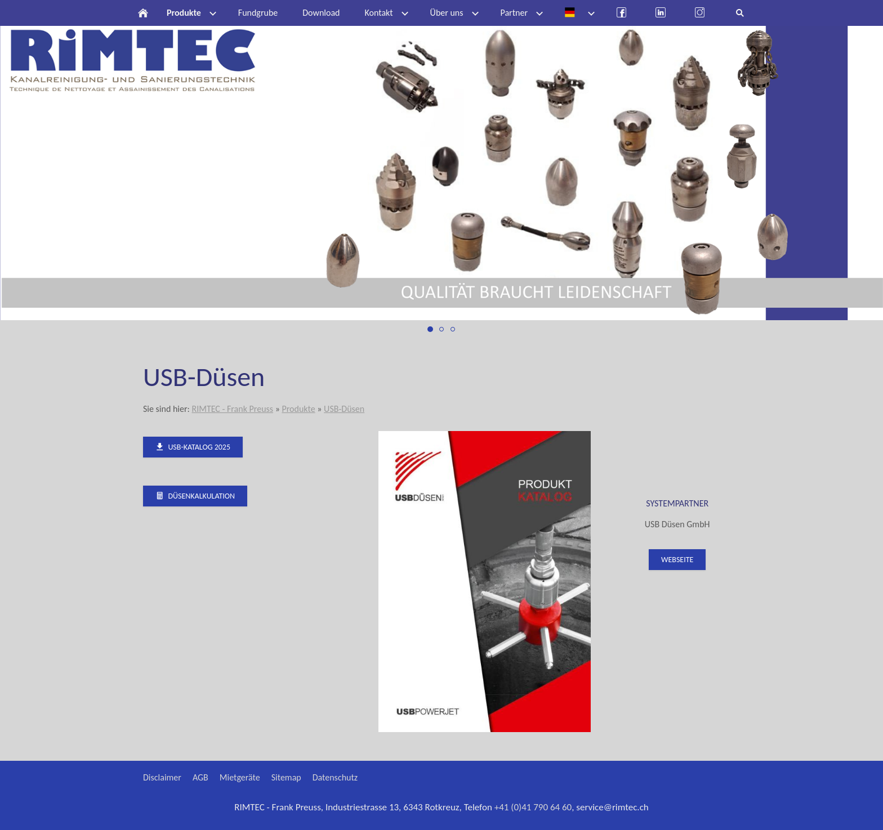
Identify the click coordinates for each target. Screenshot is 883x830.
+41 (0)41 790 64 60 (533, 807)
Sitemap (286, 777)
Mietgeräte (240, 777)
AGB (200, 777)
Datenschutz (335, 777)
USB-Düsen (344, 408)
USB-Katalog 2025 (192, 447)
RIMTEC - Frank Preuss (232, 408)
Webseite (677, 559)
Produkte (298, 408)
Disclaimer (162, 777)
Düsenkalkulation (195, 496)
